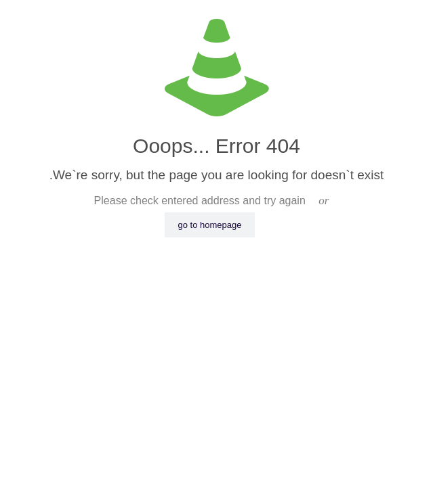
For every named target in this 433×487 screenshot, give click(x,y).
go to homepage (210, 225)
